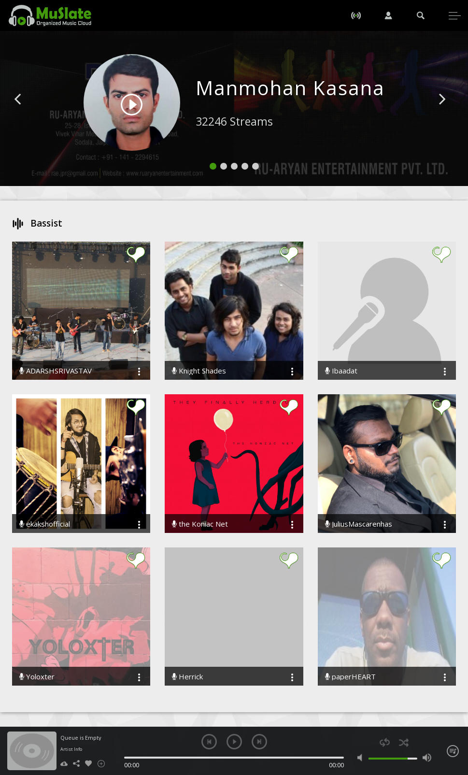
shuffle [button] (403, 742)
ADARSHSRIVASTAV (55, 371)
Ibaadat (341, 371)
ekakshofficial (44, 524)
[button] (28, 114)
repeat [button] (385, 742)
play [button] (234, 741)
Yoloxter (37, 677)
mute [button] (362, 757)
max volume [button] (427, 757)
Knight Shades (199, 371)
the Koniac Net (200, 524)
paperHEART (350, 677)
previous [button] (209, 741)
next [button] (259, 741)
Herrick (187, 677)
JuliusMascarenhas (358, 524)
